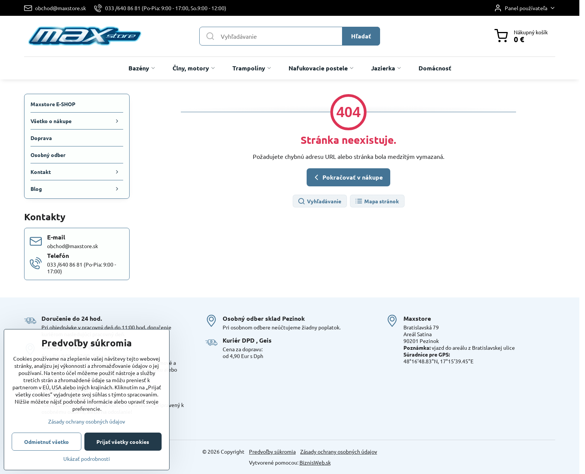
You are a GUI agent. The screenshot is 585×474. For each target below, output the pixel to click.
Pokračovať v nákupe (347, 177)
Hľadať (361, 36)
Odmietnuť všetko (46, 441)
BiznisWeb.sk (315, 462)
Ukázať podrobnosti (86, 458)
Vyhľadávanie (319, 202)
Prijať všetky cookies (122, 441)
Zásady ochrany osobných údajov (338, 451)
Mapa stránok (377, 202)
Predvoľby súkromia (272, 451)
